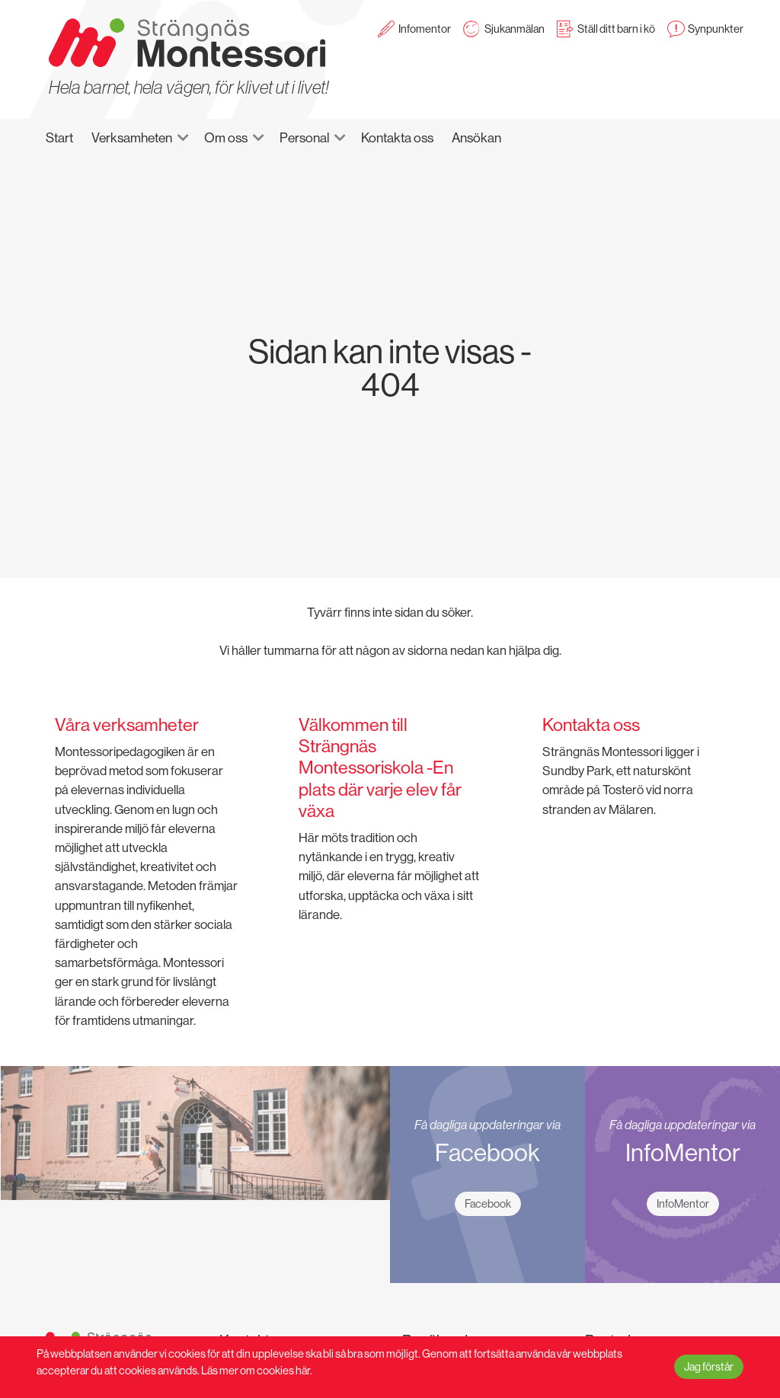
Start (59, 137)
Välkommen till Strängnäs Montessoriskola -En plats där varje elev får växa (380, 767)
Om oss (226, 137)
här (303, 1371)
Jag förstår (709, 1367)
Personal (304, 137)
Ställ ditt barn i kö (616, 28)
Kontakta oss (397, 137)
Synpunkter (715, 28)
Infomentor (424, 28)
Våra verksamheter (127, 724)
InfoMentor (683, 1203)
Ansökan (476, 137)
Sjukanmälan (514, 28)
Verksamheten (131, 137)
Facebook (488, 1203)
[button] (189, 137)
